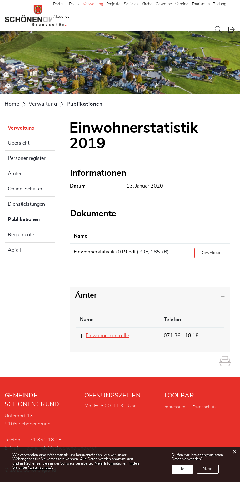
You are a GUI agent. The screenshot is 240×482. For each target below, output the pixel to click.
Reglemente (21, 234)
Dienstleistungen (26, 204)
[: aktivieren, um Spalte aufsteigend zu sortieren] (210, 236)
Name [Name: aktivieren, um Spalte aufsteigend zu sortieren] (81, 236)
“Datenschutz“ (40, 467)
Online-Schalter (25, 188)
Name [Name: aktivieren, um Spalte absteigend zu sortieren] (87, 319)
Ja (182, 468)
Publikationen (31, 218)
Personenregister (27, 158)
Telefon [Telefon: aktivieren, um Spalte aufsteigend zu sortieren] (172, 319)
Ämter (15, 173)
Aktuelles (61, 17)
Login (231, 29)
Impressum (174, 407)
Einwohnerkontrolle (107, 335)
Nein (207, 468)
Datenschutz (204, 407)
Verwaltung (21, 127)
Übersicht (18, 142)
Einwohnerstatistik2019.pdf (105, 251)
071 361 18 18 (181, 335)
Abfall (14, 250)
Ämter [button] (86, 295)
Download (210, 253)
